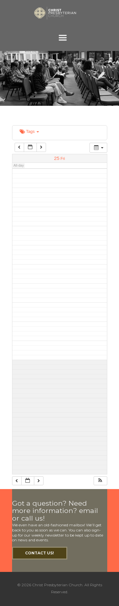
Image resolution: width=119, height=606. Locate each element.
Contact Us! (39, 553)
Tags (29, 131)
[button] (100, 481)
